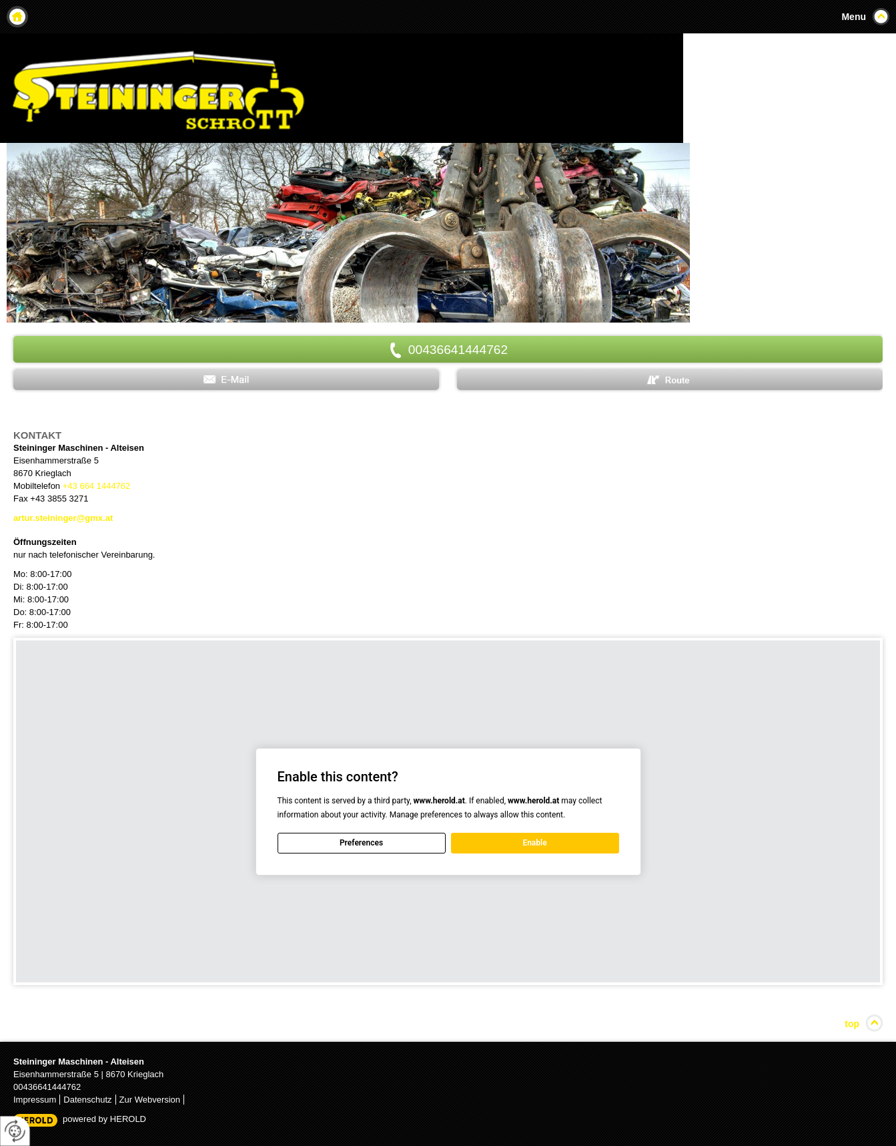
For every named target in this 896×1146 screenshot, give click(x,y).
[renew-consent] (15, 1131)
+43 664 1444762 (97, 486)
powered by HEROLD (104, 1119)
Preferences (361, 842)
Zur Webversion (150, 1100)
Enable (534, 842)
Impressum (34, 1100)
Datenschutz (87, 1100)
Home (17, 16)
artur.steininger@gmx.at (63, 518)
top (852, 1023)
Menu (853, 16)
